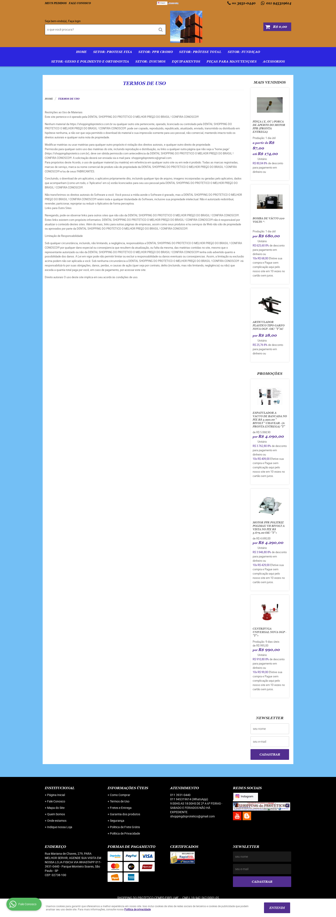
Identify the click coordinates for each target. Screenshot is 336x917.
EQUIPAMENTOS (186, 61)
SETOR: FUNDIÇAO (244, 52)
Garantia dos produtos (125, 814)
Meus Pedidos (56, 3)
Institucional (60, 788)
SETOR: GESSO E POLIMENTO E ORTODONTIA (90, 61)
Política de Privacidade (125, 833)
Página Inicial (56, 795)
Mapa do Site (55, 808)
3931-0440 (243, 3)
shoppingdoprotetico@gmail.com (192, 816)
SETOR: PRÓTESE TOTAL (200, 52)
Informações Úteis (128, 788)
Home (81, 52)
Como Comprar (120, 795)
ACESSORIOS (274, 61)
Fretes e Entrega (121, 808)
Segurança (117, 820)
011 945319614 (278, 3)
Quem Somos (56, 814)
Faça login (74, 21)
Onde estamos (56, 820)
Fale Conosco (80, 3)
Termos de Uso (119, 801)
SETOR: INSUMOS (150, 61)
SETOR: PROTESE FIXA (112, 52)
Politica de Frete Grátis (125, 827)
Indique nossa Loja (59, 827)
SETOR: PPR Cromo (155, 52)
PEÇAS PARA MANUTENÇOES (231, 61)
